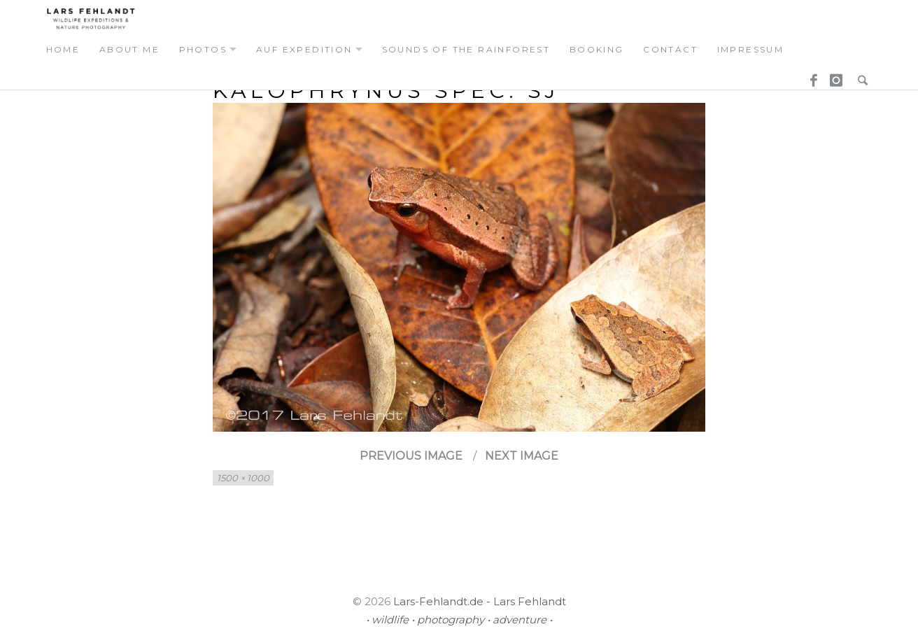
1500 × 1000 (243, 477)
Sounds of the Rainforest (466, 49)
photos (203, 49)
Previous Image (411, 455)
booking (597, 49)
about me (129, 49)
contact (670, 49)
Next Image (521, 455)
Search (859, 76)
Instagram (834, 76)
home (63, 49)
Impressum (750, 49)
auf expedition (304, 49)
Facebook (808, 76)
